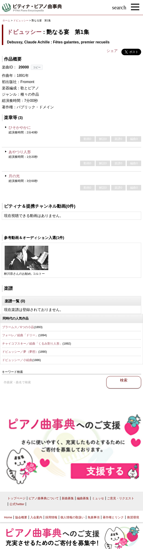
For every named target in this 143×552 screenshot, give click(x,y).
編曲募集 (83, 498)
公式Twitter (17, 504)
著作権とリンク (113, 517)
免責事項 (94, 517)
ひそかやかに (20, 127)
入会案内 (36, 517)
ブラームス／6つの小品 (18, 327)
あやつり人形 (20, 152)
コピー (37, 67)
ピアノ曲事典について (44, 498)
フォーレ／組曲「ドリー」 (20, 335)
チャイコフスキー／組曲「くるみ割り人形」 (32, 343)
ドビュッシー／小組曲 (17, 360)
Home (8, 517)
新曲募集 (68, 498)
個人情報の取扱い (72, 517)
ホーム (6, 20)
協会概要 (21, 517)
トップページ (16, 498)
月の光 (14, 176)
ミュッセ (98, 498)
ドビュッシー (21, 20)
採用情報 (51, 517)
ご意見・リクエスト (120, 498)
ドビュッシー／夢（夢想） (20, 351)
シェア (112, 51)
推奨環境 (133, 517)
